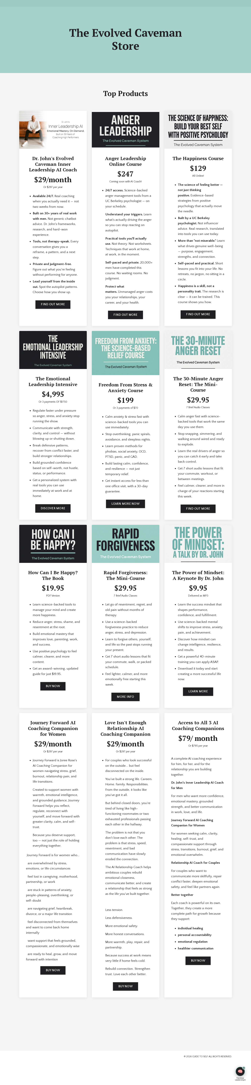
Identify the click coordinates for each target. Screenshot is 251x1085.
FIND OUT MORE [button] (53, 305)
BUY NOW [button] (53, 695)
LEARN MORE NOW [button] (125, 511)
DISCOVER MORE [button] (53, 516)
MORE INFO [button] (125, 706)
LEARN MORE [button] (198, 700)
